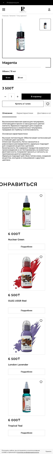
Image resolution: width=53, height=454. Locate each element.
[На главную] (23, 9)
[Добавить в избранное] (48, 104)
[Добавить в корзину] (36, 97)
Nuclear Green (16, 239)
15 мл (8, 78)
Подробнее (26, 247)
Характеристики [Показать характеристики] (25, 113)
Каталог (12, 16)
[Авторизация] (49, 9)
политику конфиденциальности (28, 452)
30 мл (20, 78)
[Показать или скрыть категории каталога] (3, 9)
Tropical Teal (15, 426)
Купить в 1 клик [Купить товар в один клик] (23, 104)
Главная (5, 16)
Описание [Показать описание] (7, 113)
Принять (48, 451)
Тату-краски (21, 16)
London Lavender (18, 364)
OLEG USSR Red (17, 300)
